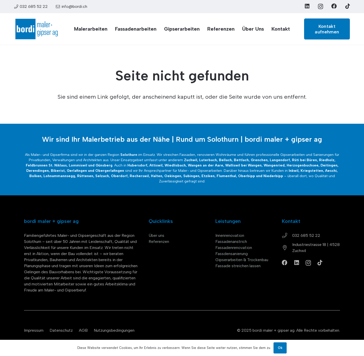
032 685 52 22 (306, 235)
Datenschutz (61, 330)
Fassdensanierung (231, 253)
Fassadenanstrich (231, 241)
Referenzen (159, 241)
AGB (83, 330)
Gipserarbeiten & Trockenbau (241, 259)
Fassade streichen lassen (238, 265)
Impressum (33, 330)
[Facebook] (334, 6)
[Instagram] (320, 6)
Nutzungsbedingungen (114, 330)
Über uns (156, 235)
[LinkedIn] (307, 6)
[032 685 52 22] (287, 235)
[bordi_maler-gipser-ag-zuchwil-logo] (36, 29)
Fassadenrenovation (233, 247)
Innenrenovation (229, 235)
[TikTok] (347, 6)
